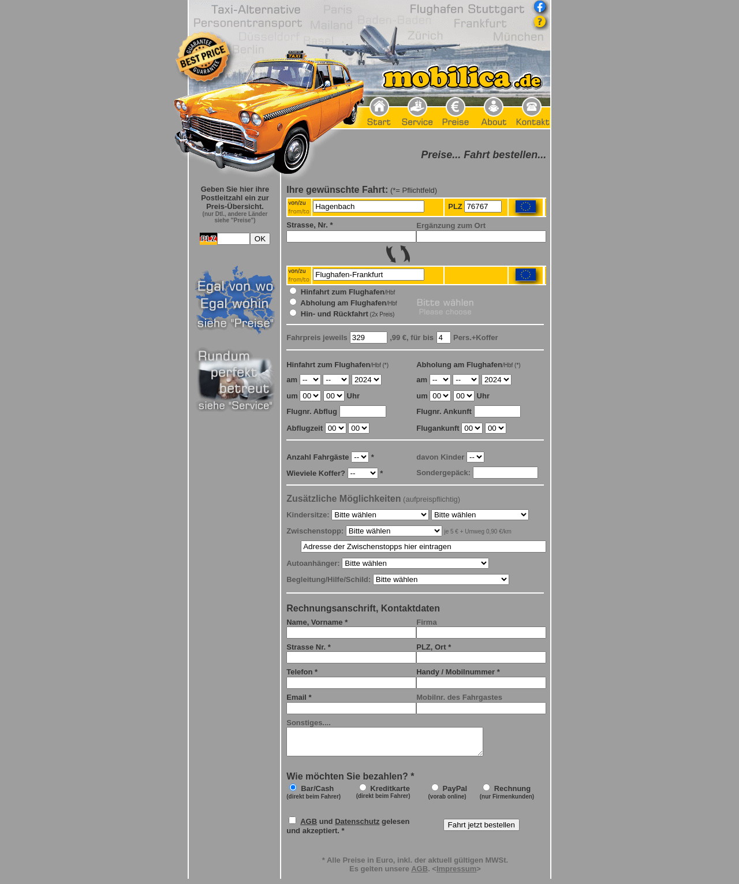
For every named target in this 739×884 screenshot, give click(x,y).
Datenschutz (357, 826)
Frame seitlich (235, 520)
